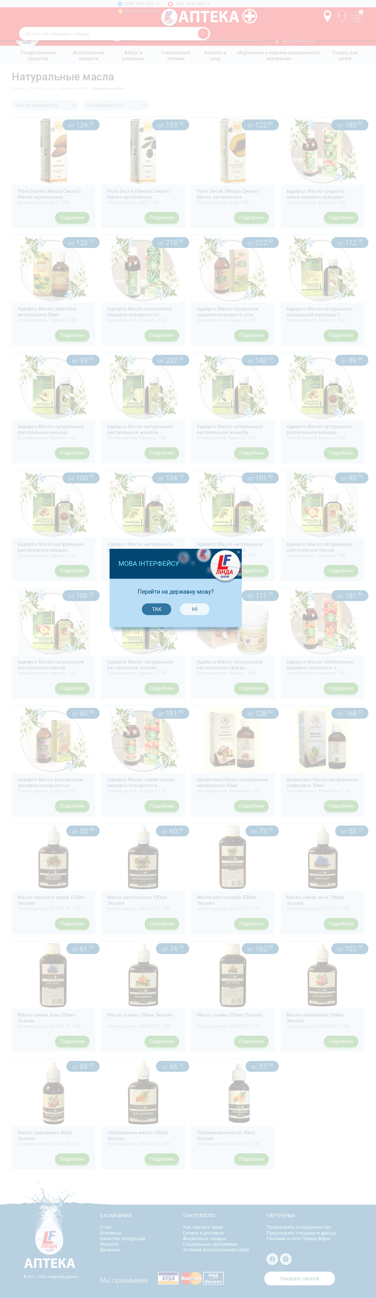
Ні (206, 634)
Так (168, 634)
